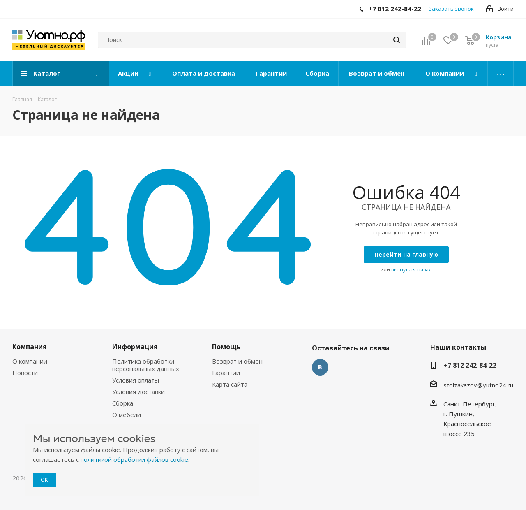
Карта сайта (229, 384)
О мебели (126, 414)
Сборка (122, 403)
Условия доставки (138, 391)
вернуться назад (411, 269)
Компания (29, 346)
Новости (25, 373)
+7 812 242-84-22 (469, 365)
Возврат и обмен (237, 361)
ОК (44, 479)
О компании (29, 361)
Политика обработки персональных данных (145, 365)
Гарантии (226, 373)
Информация (135, 346)
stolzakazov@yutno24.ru (478, 385)
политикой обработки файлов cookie (134, 459)
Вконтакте (320, 367)
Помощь (226, 346)
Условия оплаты (135, 380)
